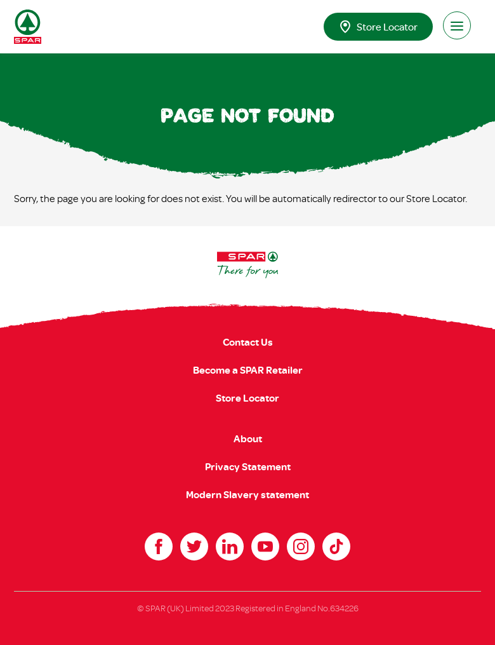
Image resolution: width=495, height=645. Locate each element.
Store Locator (378, 26)
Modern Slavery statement (247, 494)
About (248, 438)
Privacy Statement (248, 466)
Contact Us (248, 342)
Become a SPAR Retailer (248, 370)
